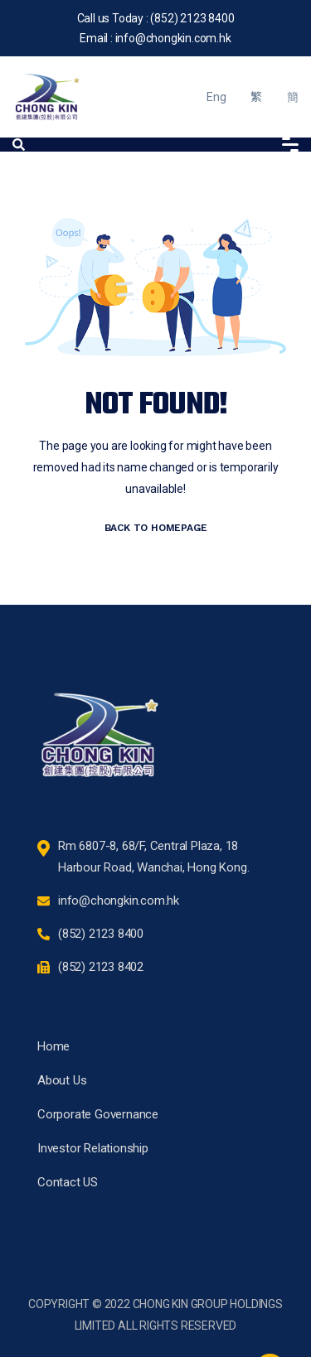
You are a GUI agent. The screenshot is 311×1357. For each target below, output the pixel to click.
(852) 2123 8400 (192, 18)
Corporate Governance (97, 1114)
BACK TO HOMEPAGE (155, 528)
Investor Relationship (92, 1148)
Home (53, 1046)
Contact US (67, 1182)
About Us (61, 1080)
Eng (216, 97)
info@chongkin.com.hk (173, 38)
